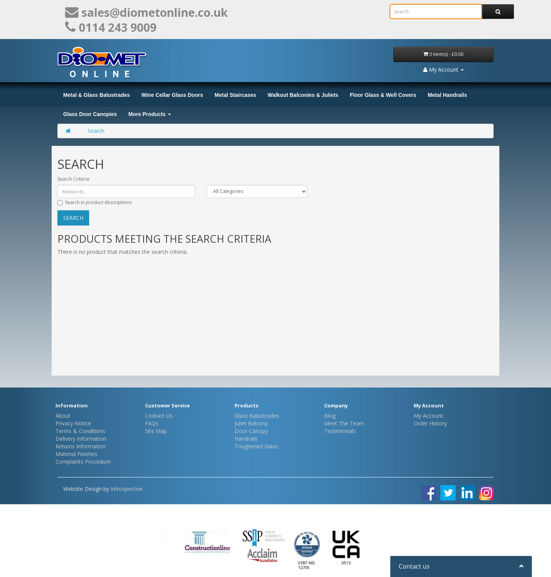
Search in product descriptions (94, 202)
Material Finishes (76, 454)
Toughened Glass (256, 446)
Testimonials (340, 431)
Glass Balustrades (257, 415)
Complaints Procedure (83, 461)
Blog (330, 415)
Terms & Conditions (80, 431)
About (62, 415)
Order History (430, 423)
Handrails (246, 438)
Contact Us (159, 415)
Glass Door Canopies (90, 114)
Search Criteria (73, 179)
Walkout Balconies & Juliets (303, 95)
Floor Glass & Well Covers (383, 95)
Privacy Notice (73, 423)
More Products (150, 114)
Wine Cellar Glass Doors (172, 95)
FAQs (151, 423)
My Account (428, 415)
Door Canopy (251, 431)
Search (96, 130)
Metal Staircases (235, 95)
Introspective (127, 488)
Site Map (156, 431)
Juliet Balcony (251, 423)
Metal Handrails (447, 95)
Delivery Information (80, 438)
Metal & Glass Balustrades (96, 95)
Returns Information (80, 446)
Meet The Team (344, 423)
